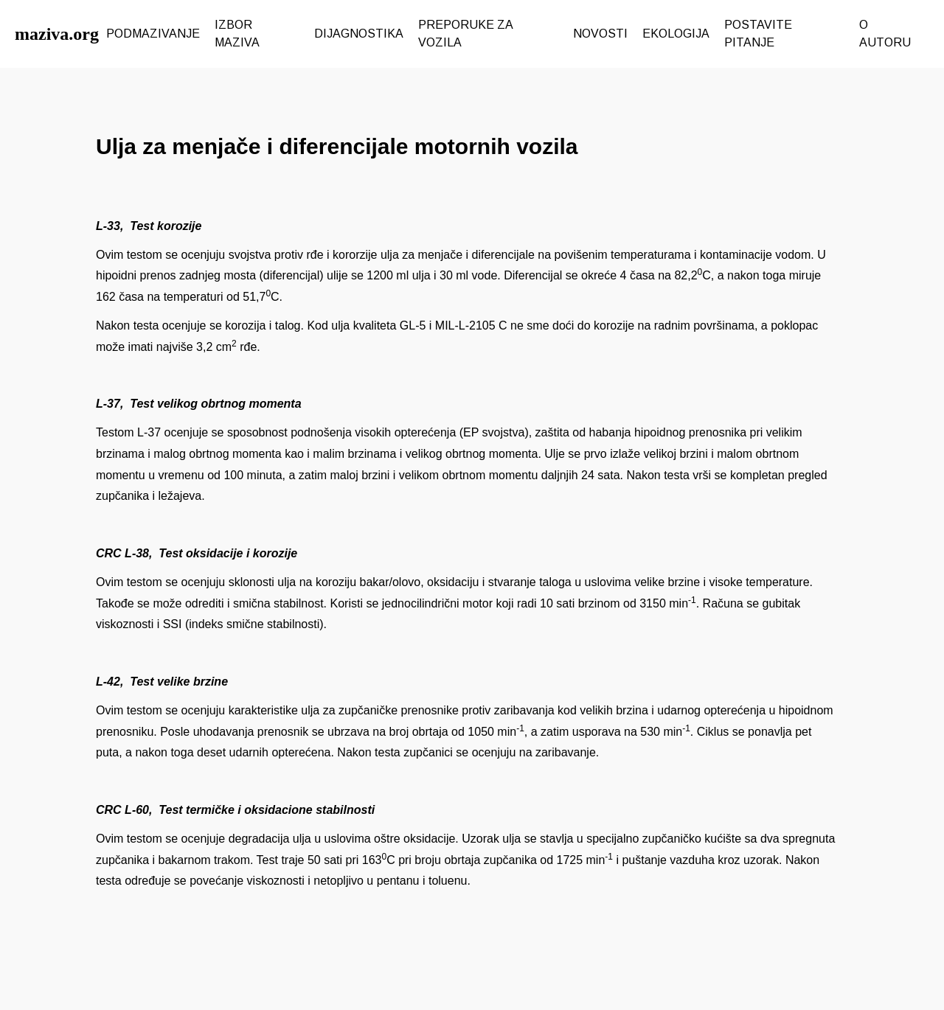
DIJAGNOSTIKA (358, 33)
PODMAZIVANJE (153, 33)
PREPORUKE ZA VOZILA (465, 33)
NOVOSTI (600, 33)
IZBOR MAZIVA (237, 33)
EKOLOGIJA (675, 33)
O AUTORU (885, 33)
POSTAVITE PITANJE (758, 33)
